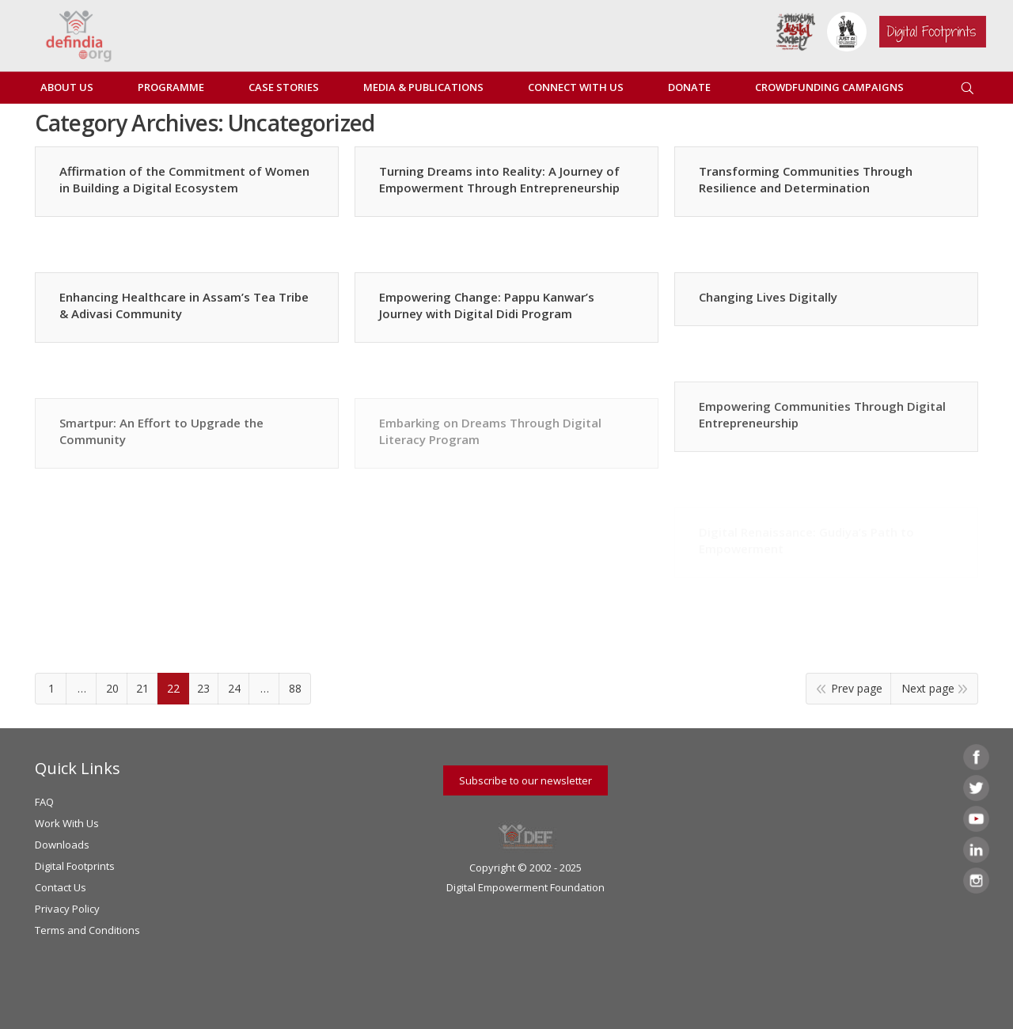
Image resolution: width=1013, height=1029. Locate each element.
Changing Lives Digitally (768, 297)
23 (203, 688)
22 (173, 688)
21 (142, 688)
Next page (927, 688)
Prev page (856, 688)
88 (295, 688)
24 (234, 688)
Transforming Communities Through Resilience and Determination (805, 179)
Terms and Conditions (87, 930)
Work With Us (67, 823)
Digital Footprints (75, 866)
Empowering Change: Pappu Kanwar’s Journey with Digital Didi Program (486, 305)
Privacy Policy (67, 909)
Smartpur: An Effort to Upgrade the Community (161, 431)
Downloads (62, 844)
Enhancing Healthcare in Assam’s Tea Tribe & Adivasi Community (184, 305)
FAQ (44, 802)
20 (112, 688)
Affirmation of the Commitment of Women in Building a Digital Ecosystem (184, 179)
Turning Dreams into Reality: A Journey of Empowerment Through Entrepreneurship (499, 179)
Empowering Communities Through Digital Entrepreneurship (822, 414)
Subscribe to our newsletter (525, 780)
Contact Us (60, 887)
